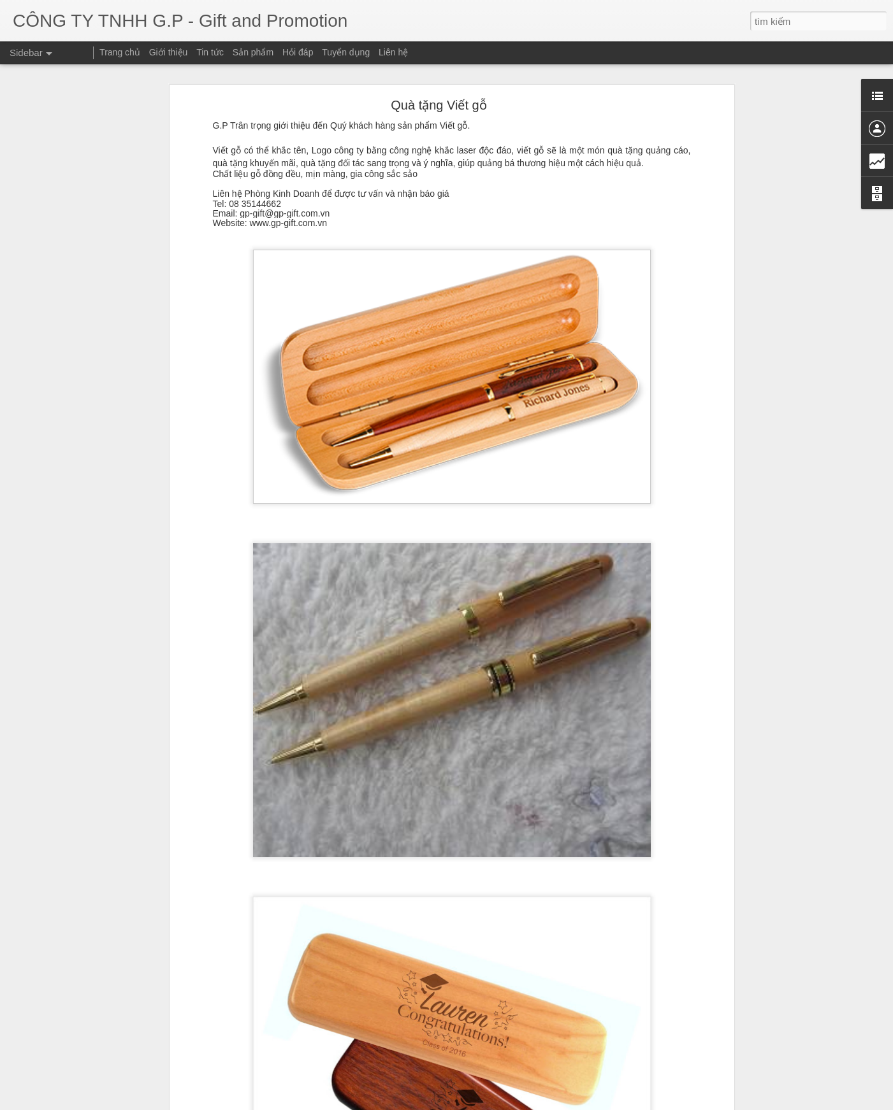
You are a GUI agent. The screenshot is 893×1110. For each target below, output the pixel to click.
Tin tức (210, 52)
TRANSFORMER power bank (81, 1052)
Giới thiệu (168, 52)
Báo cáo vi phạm (709, 1102)
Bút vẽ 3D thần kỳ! (62, 1080)
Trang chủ (119, 52)
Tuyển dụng (346, 52)
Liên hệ (393, 52)
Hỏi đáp (297, 52)
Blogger (667, 1102)
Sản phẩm (253, 52)
